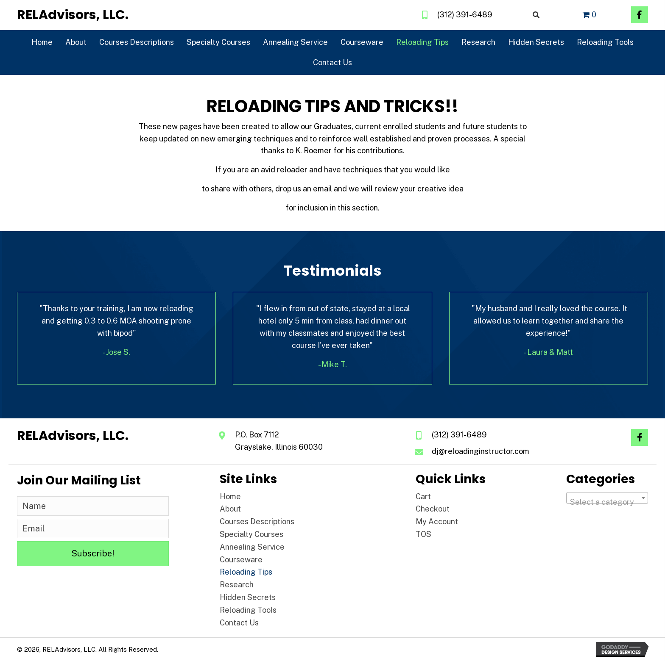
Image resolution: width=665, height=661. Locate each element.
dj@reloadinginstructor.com (480, 451)
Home (230, 496)
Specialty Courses (251, 534)
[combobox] (607, 498)
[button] (639, 14)
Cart (423, 496)
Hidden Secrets (248, 597)
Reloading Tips (246, 571)
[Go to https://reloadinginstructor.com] (73, 15)
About (230, 508)
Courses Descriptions (257, 521)
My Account (437, 521)
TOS (423, 534)
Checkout (433, 508)
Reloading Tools (248, 610)
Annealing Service (252, 546)
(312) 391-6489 (464, 14)
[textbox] (607, 502)
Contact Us (239, 622)
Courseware (241, 559)
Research (237, 584)
